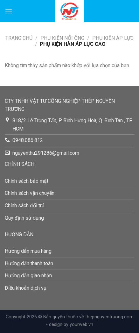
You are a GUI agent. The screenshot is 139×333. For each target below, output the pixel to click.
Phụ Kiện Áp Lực (113, 38)
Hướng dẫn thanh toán (29, 263)
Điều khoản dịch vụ (25, 288)
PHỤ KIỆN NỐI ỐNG (62, 38)
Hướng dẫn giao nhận (28, 276)
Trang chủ (18, 38)
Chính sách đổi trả (25, 205)
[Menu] (8, 11)
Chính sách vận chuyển (29, 193)
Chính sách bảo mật (26, 181)
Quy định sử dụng (24, 218)
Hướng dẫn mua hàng (28, 251)
